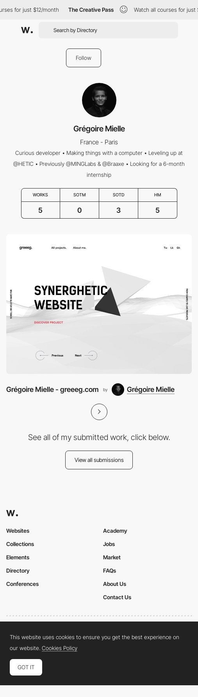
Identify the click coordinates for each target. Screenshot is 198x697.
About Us (114, 583)
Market (112, 557)
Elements (17, 557)
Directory (18, 570)
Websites (17, 530)
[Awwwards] (27, 30)
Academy (115, 530)
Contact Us (117, 597)
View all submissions (99, 459)
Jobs (109, 544)
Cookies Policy (59, 648)
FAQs (109, 570)
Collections (20, 544)
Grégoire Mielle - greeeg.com (52, 389)
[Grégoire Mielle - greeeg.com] (99, 304)
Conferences (22, 583)
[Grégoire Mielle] (143, 389)
